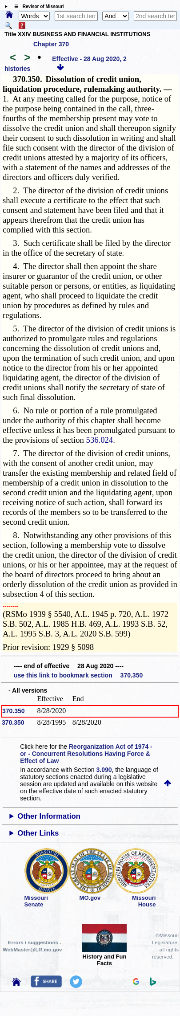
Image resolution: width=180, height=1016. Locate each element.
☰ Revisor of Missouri (37, 6)
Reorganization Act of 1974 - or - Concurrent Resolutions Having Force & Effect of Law (86, 753)
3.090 (104, 769)
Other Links (38, 833)
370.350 (13, 710)
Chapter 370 (51, 44)
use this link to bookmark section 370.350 (78, 675)
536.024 (99, 440)
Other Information (48, 816)
